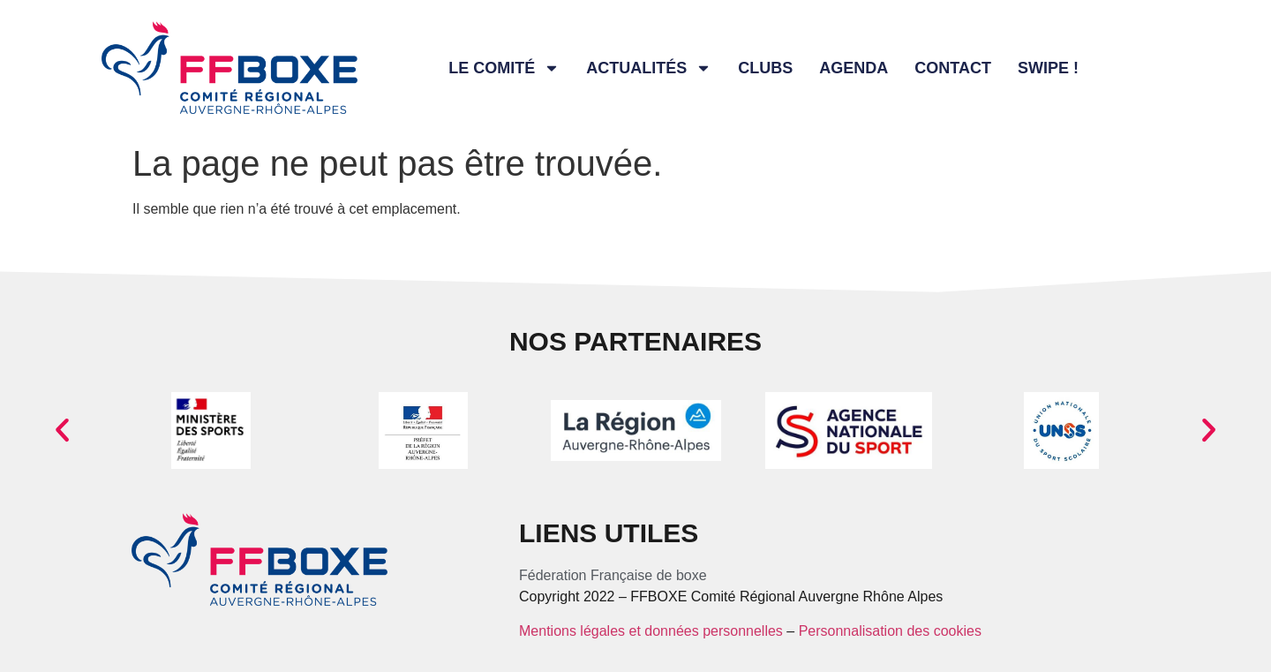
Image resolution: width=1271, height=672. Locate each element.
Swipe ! (1048, 68)
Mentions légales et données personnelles (651, 630)
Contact (952, 68)
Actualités (648, 68)
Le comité (504, 68)
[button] (62, 430)
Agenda (853, 68)
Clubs (765, 68)
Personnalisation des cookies (890, 630)
